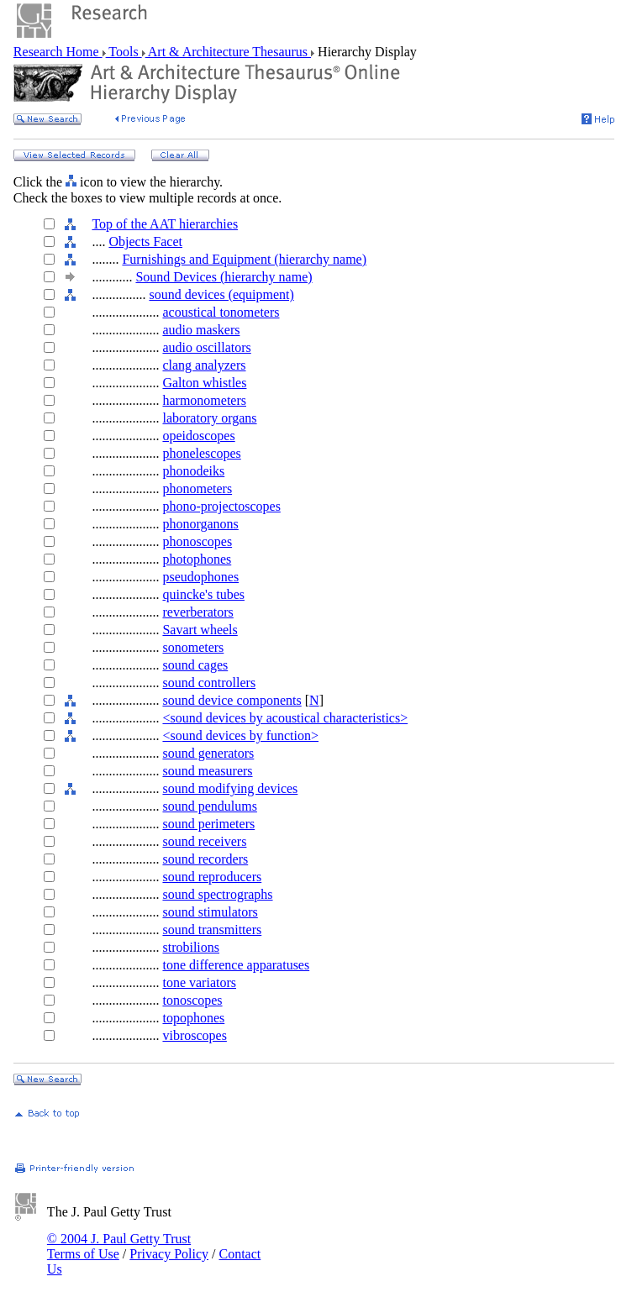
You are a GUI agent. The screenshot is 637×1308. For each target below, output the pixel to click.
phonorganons (200, 524)
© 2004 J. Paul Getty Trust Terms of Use (119, 1246)
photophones (196, 559)
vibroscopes (194, 1035)
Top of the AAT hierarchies (165, 224)
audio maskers (201, 330)
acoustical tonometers (220, 312)
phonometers (197, 488)
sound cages (195, 665)
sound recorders (205, 859)
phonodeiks (193, 471)
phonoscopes (197, 541)
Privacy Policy (168, 1254)
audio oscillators (206, 347)
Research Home (58, 52)
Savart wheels (199, 629)
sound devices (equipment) (221, 294)
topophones (193, 1018)
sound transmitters (211, 929)
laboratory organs (209, 418)
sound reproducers (211, 876)
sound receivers (204, 841)
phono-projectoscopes (221, 506)
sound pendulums (209, 806)
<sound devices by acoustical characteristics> (285, 718)
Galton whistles (204, 383)
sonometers (193, 647)
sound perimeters (208, 824)
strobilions (190, 947)
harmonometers (204, 400)
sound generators (208, 753)
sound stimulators (209, 912)
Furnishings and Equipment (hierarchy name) (244, 259)
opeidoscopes (198, 435)
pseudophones (200, 577)
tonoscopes (192, 1000)
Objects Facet (145, 241)
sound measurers (207, 771)
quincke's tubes (203, 594)
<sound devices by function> (240, 735)
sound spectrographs (217, 894)
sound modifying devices (229, 788)
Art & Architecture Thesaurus (228, 52)
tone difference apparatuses (235, 965)
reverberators (197, 612)
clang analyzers (203, 365)
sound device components (231, 700)
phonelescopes (201, 453)
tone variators (199, 982)
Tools (124, 52)
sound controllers (208, 682)
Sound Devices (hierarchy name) (223, 277)
